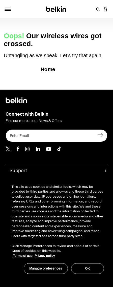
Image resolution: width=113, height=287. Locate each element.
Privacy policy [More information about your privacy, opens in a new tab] (45, 256)
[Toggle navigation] (8, 9)
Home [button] (48, 69)
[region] (57, 226)
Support (18, 171)
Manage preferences (45, 268)
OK (87, 268)
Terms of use (23, 256)
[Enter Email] (56, 135)
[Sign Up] (100, 134)
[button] (98, 9)
